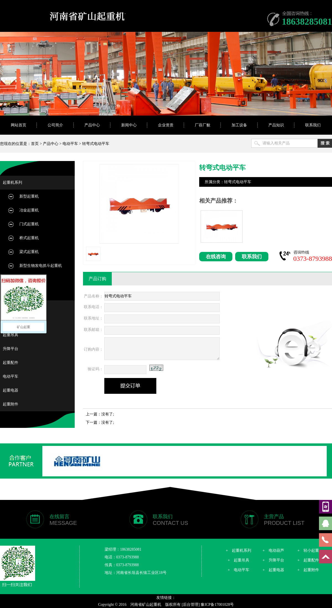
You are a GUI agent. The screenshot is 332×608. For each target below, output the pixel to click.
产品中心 (92, 125)
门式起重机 (29, 224)
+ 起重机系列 (238, 550)
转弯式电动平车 (95, 144)
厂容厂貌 (202, 125)
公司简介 (55, 125)
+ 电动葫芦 (273, 550)
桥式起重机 (29, 238)
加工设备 (239, 125)
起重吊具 (10, 335)
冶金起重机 (29, 210)
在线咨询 (216, 256)
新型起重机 (29, 196)
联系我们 (313, 125)
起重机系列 (12, 182)
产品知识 (276, 125)
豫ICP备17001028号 (217, 604)
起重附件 (10, 404)
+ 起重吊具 (238, 560)
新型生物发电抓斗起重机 (40, 266)
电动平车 (70, 144)
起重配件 (10, 363)
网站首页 (18, 125)
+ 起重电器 (273, 570)
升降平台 (10, 349)
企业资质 (165, 125)
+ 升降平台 (273, 560)
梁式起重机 (29, 252)
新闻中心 (129, 125)
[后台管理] (191, 604)
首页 (35, 144)
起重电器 (10, 390)
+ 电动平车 (238, 570)
